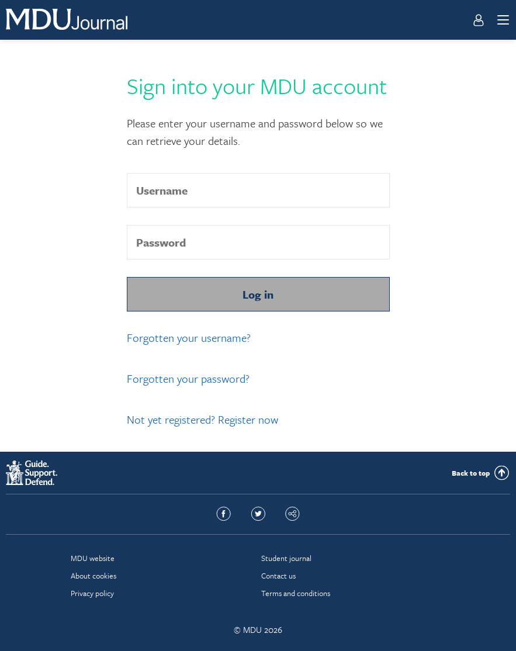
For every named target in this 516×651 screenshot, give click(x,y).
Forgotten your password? (188, 378)
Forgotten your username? (189, 337)
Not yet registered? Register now (202, 419)
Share (292, 514)
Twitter (258, 514)
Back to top (471, 473)
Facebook (223, 514)
